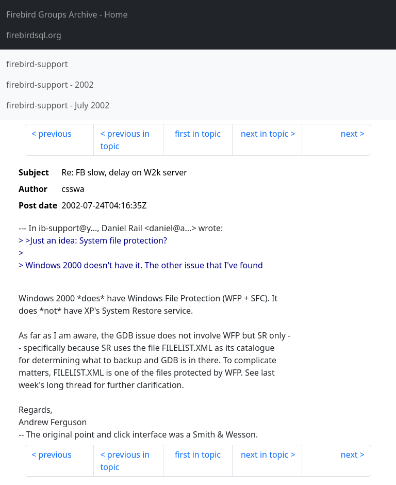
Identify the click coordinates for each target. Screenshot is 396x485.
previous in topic (125, 140)
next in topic (264, 133)
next (349, 133)
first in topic (198, 133)
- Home (67, 14)
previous (54, 133)
